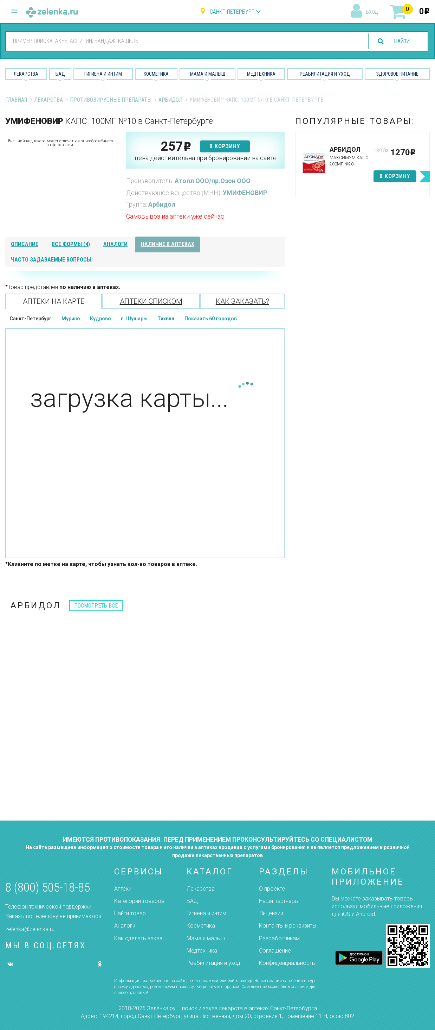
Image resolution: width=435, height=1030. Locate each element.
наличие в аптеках (167, 244)
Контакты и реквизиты (287, 925)
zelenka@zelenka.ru (29, 929)
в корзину (224, 146)
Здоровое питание (397, 74)
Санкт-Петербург (232, 11)
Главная (16, 99)
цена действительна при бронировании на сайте (206, 158)
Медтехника (261, 74)
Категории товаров (139, 901)
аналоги (115, 244)
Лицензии (271, 913)
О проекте (272, 888)
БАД (60, 74)
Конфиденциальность (287, 963)
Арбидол (170, 99)
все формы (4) (71, 244)
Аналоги (124, 925)
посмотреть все (96, 605)
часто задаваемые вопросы (51, 259)
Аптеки (122, 888)
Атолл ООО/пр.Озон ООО (213, 180)
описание (24, 244)
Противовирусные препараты (110, 99)
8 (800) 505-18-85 (47, 887)
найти (400, 41)
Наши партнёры (279, 901)
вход (372, 12)
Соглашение (275, 950)
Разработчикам (279, 938)
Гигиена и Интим (103, 74)
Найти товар (130, 913)
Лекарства (26, 74)
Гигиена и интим (206, 913)
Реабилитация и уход (325, 74)
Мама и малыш (207, 74)
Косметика (156, 74)
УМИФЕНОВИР (245, 192)
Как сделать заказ (138, 938)
